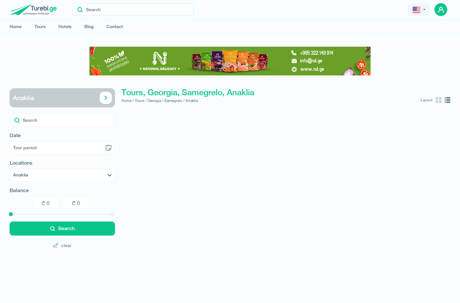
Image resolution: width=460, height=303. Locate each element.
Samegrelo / (174, 100)
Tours (40, 26)
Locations (21, 163)
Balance (19, 190)
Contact (114, 26)
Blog (89, 26)
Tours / (141, 100)
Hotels (65, 26)
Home (16, 26)
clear (62, 245)
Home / (127, 100)
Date (15, 135)
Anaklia (62, 98)
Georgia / (155, 100)
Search (62, 228)
